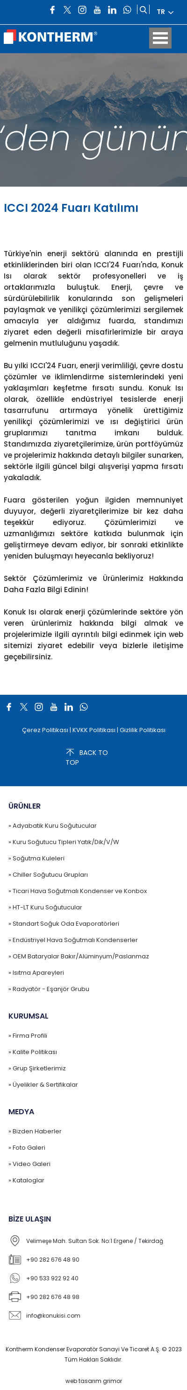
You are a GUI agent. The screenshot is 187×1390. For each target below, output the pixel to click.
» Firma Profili (27, 1035)
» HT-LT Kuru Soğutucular (45, 907)
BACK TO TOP (86, 757)
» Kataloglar (26, 1180)
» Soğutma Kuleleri (36, 858)
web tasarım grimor (93, 1381)
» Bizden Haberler (35, 1131)
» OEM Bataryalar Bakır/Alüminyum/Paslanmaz (78, 956)
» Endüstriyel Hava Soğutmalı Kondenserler (73, 940)
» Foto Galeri (26, 1147)
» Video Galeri (29, 1163)
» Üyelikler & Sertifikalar (43, 1084)
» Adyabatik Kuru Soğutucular (52, 825)
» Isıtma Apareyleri (36, 972)
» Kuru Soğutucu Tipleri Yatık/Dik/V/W (63, 842)
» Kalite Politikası (32, 1052)
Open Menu (160, 38)
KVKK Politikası (93, 730)
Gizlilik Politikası (142, 730)
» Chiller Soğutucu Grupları (48, 874)
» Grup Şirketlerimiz (37, 1068)
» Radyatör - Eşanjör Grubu (48, 989)
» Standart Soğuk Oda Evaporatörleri (63, 923)
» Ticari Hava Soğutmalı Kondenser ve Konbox (77, 891)
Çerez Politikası (45, 730)
